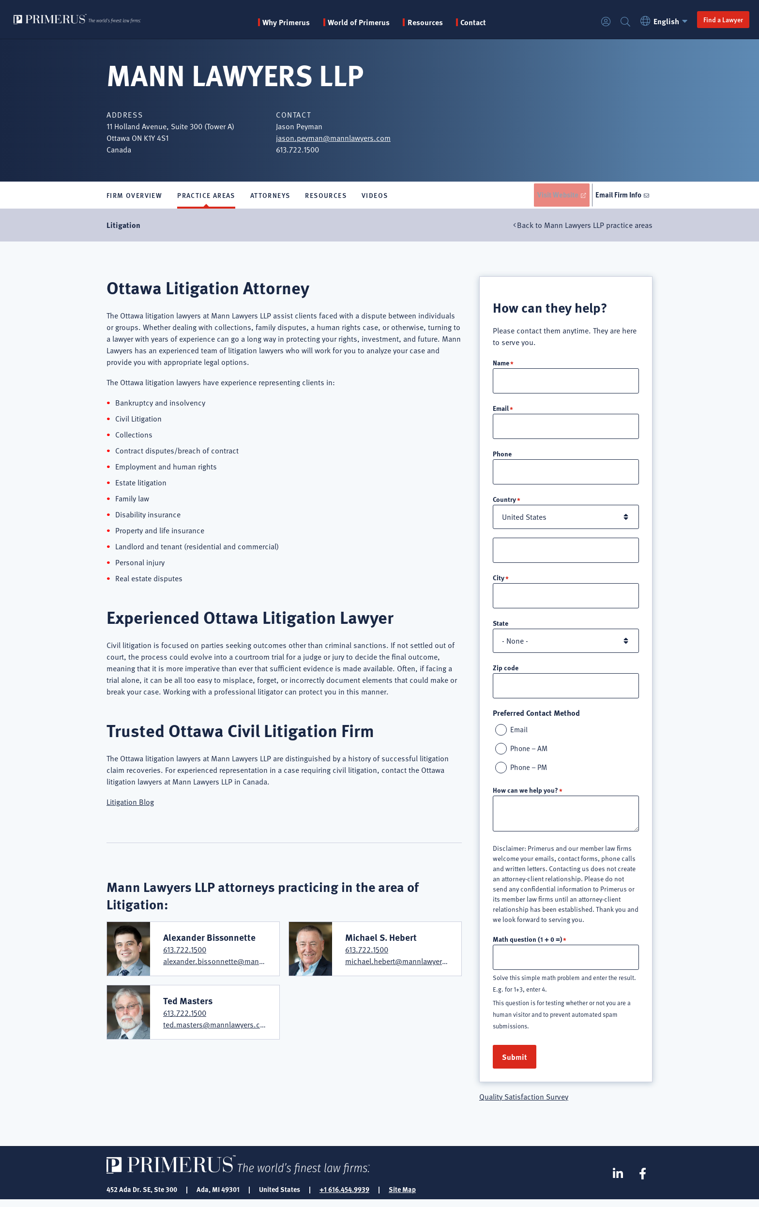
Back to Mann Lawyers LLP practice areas (585, 227)
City (498, 582)
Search (617, 22)
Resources (326, 196)
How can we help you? (525, 796)
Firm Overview (134, 196)
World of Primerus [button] (380, 22)
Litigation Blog (130, 804)
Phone (502, 457)
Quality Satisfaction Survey (523, 1104)
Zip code (505, 672)
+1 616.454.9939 (344, 1196)
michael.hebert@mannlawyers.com (404, 964)
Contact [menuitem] (495, 22)
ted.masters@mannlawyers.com (217, 1027)
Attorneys (270, 196)
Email (501, 411)
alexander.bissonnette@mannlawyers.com (234, 964)
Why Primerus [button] (308, 22)
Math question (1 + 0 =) (527, 946)
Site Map (402, 1196)
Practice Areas (206, 196)
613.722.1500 (184, 952)
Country (504, 503)
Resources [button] (446, 22)
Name (501, 365)
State (500, 628)
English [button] (658, 21)
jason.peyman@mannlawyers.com (333, 138)
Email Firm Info (616, 196)
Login (598, 22)
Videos (375, 196)
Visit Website (551, 196)
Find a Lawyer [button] (715, 19)
